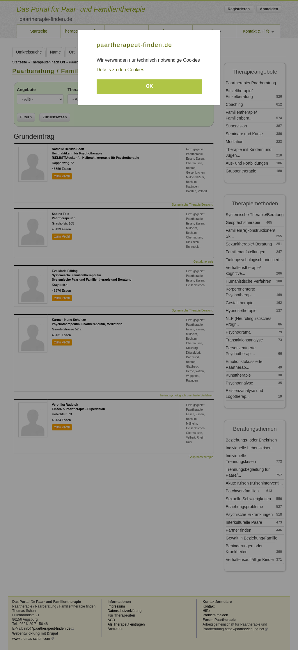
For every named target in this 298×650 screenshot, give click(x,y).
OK (149, 85)
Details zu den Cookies (120, 69)
